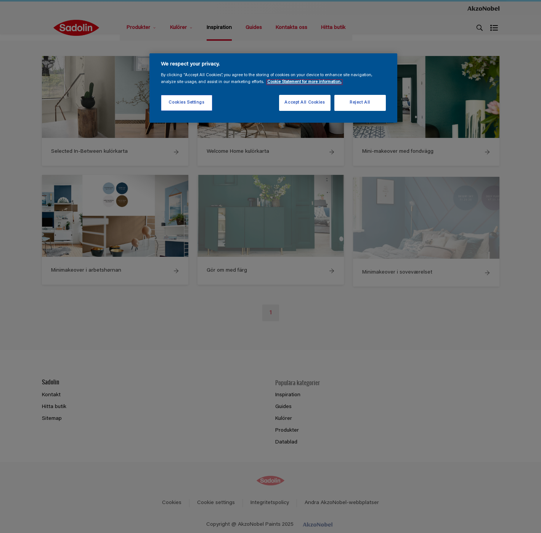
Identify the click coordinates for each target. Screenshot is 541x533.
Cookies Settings (186, 103)
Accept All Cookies (304, 103)
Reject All (360, 103)
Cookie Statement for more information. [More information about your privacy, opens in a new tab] (304, 82)
